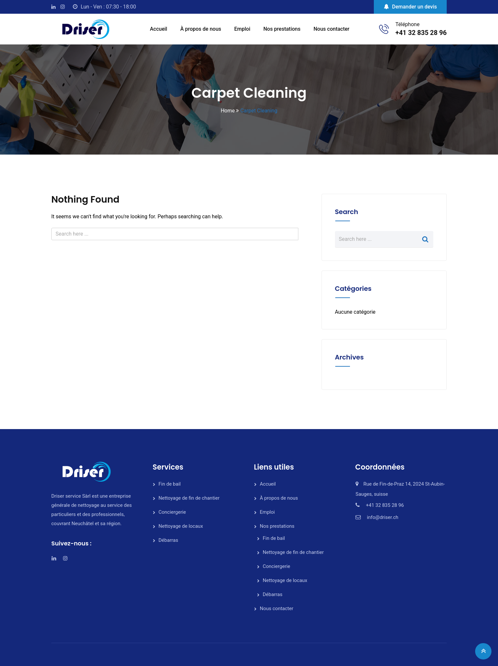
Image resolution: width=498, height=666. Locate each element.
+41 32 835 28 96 (421, 33)
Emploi (242, 29)
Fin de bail (169, 484)
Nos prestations (282, 29)
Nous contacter (332, 29)
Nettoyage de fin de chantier (189, 498)
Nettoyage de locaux (180, 526)
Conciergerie (172, 512)
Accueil (158, 29)
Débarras (168, 540)
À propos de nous (200, 29)
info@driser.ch (382, 517)
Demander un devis (410, 7)
